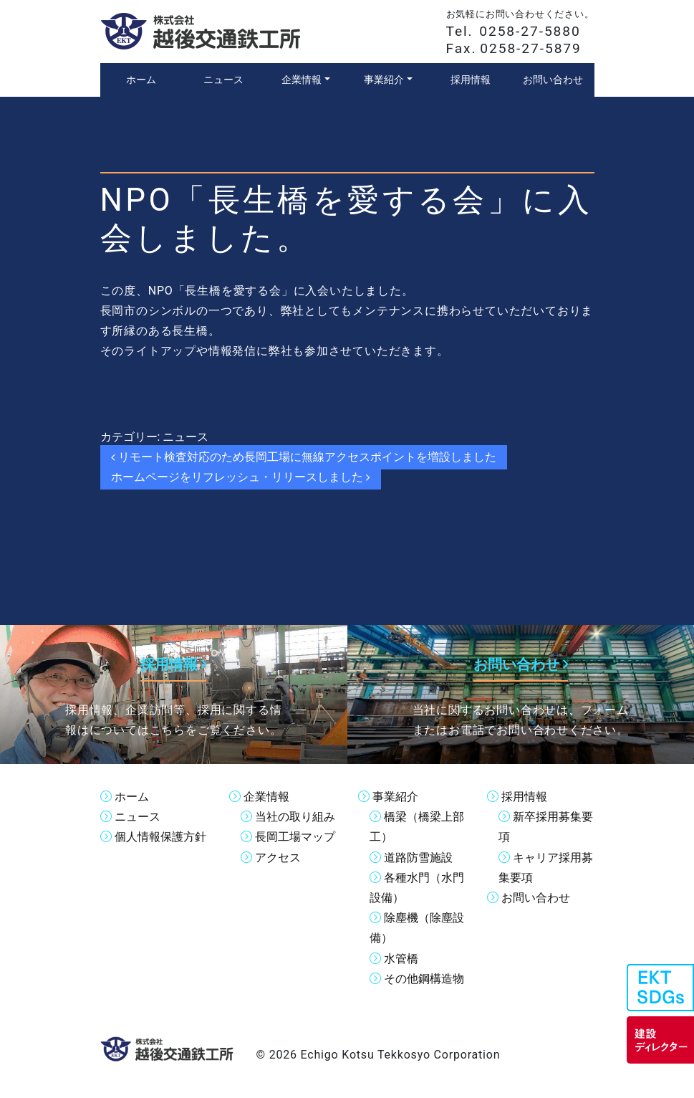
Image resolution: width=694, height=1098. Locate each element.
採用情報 (524, 796)
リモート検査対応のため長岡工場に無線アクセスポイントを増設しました (304, 457)
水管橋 (401, 956)
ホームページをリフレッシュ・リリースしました (241, 477)
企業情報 (266, 796)
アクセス (278, 856)
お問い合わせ (535, 896)
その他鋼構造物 (424, 976)
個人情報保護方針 (160, 836)
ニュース (185, 437)
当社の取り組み (295, 816)
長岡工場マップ (295, 836)
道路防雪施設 (418, 856)
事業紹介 (395, 796)
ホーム (132, 796)
